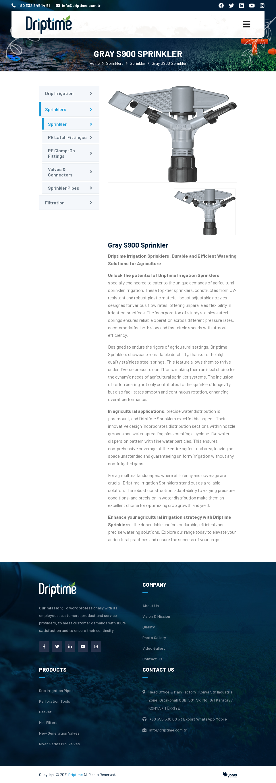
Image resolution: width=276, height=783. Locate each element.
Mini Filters (48, 723)
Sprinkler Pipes (63, 188)
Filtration (55, 202)
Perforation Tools (54, 701)
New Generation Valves (59, 733)
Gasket (45, 712)
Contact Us (152, 659)
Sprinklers (114, 63)
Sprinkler (137, 63)
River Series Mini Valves (59, 744)
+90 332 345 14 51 (30, 5)
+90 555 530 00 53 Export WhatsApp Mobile (188, 719)
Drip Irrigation (59, 93)
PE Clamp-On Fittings (61, 153)
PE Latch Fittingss (67, 137)
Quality (148, 627)
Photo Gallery (154, 638)
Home (95, 63)
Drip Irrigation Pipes (56, 691)
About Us (150, 606)
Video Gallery (153, 648)
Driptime (76, 774)
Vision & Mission (156, 616)
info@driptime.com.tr (78, 5)
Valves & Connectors (60, 171)
